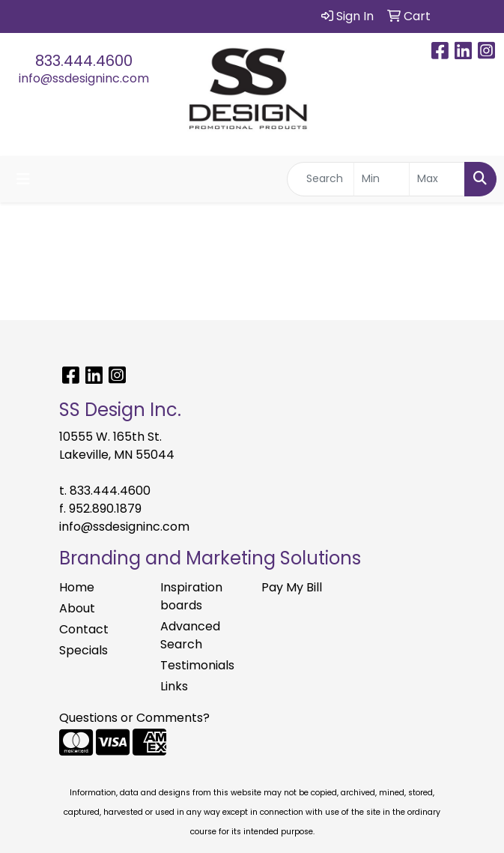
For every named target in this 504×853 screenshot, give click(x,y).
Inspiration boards (191, 596)
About (77, 608)
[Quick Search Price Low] (381, 179)
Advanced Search (190, 635)
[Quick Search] (320, 179)
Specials (83, 650)
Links (174, 686)
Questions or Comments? (134, 717)
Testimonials (197, 665)
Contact (84, 629)
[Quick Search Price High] (437, 179)
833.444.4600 (84, 60)
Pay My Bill (291, 587)
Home (76, 587)
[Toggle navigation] (23, 179)
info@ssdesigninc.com (84, 78)
